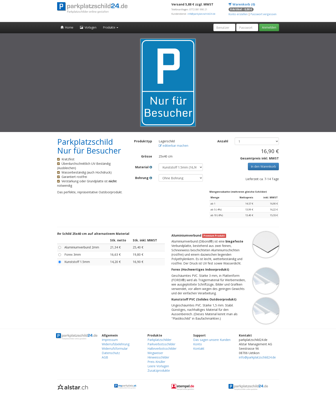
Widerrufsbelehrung (115, 344)
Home (66, 27)
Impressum (110, 340)
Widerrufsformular (115, 348)
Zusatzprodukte (158, 370)
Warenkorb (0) (242, 4)
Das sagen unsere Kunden (212, 340)
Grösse (146, 156)
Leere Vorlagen (158, 366)
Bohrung (143, 178)
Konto (197, 344)
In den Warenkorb (263, 166)
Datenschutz (111, 353)
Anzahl (222, 141)
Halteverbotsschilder (161, 348)
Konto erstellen (238, 14)
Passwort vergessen (263, 14)
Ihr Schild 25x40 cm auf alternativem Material (93, 234)
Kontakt (198, 348)
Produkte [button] (110, 27)
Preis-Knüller (156, 362)
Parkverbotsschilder (161, 344)
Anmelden (269, 27)
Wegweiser (155, 353)
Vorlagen (88, 27)
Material (143, 167)
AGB (105, 357)
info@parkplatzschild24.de (201, 13)
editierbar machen (173, 145)
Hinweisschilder (158, 357)
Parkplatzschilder (159, 340)
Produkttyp (143, 141)
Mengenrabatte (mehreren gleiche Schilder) (238, 191)
